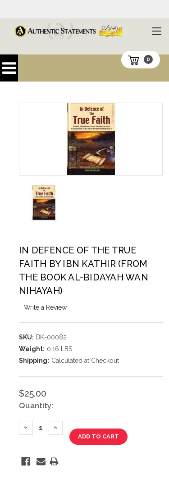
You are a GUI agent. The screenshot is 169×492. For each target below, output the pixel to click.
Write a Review (45, 307)
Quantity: (36, 405)
